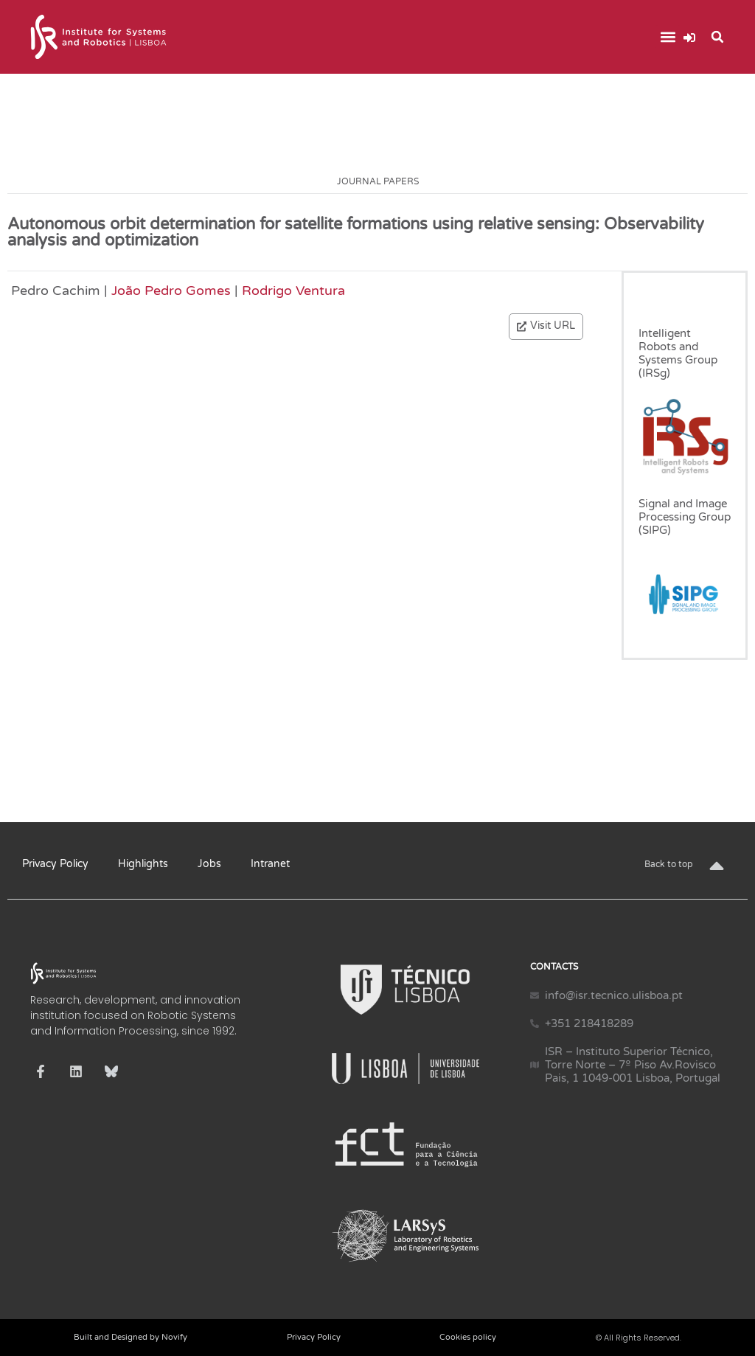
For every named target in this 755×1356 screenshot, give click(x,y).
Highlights (143, 864)
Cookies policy (467, 1337)
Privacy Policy (55, 864)
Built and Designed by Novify (130, 1337)
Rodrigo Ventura (293, 290)
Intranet (270, 864)
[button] (667, 37)
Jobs (209, 864)
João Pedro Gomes (171, 290)
